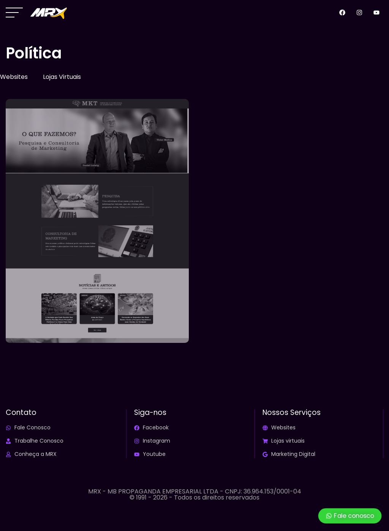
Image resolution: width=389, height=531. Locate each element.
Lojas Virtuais (62, 76)
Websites (14, 76)
